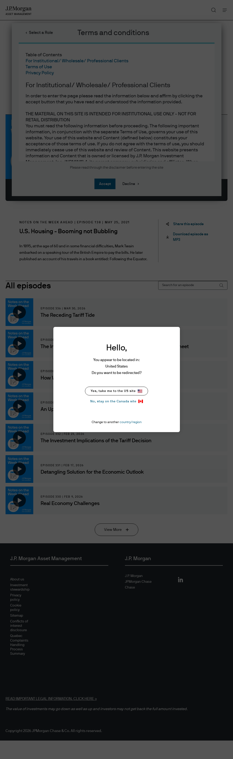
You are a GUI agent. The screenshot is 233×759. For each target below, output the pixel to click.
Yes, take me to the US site (116, 391)
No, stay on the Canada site (116, 401)
